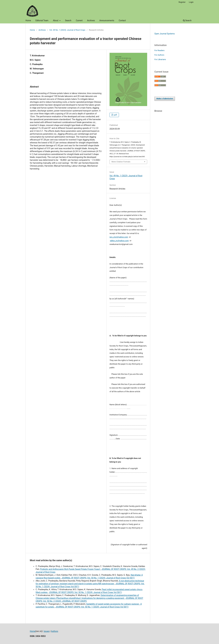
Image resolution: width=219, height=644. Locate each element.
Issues (47, 631)
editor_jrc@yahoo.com (119, 241)
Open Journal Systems (164, 33)
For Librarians (160, 59)
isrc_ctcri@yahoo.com (119, 237)
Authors (54, 631)
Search (68, 20)
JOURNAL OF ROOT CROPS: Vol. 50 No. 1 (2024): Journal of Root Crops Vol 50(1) (98, 578)
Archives (91, 20)
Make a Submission (164, 98)
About (56, 20)
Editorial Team (41, 20)
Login (191, 2)
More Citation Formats (121, 162)
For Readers (159, 50)
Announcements (106, 20)
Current (79, 20)
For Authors (159, 55)
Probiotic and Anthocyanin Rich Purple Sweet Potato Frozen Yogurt (70, 569)
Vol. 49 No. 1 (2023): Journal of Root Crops (67, 30)
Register (182, 2)
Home (28, 20)
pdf (115, 115)
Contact (122, 20)
